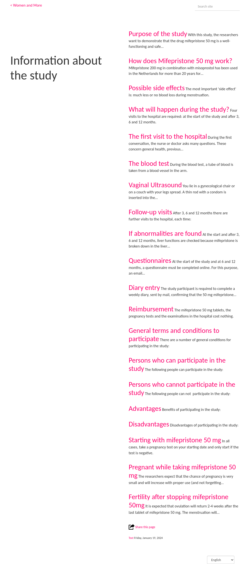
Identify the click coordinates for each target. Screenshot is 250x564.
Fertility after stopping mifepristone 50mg (178, 501)
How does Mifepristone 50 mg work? (180, 61)
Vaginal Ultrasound (155, 185)
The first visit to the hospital (168, 136)
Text (131, 538)
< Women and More (26, 5)
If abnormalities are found (165, 233)
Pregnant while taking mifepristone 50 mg (182, 471)
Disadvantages (149, 424)
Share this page (142, 527)
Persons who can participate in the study (177, 364)
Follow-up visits (150, 212)
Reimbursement (151, 309)
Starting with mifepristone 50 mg (175, 440)
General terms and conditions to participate (174, 334)
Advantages (145, 408)
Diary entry (144, 287)
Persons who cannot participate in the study (182, 388)
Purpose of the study (158, 34)
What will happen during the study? (179, 109)
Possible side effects (157, 88)
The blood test (149, 163)
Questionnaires (150, 260)
